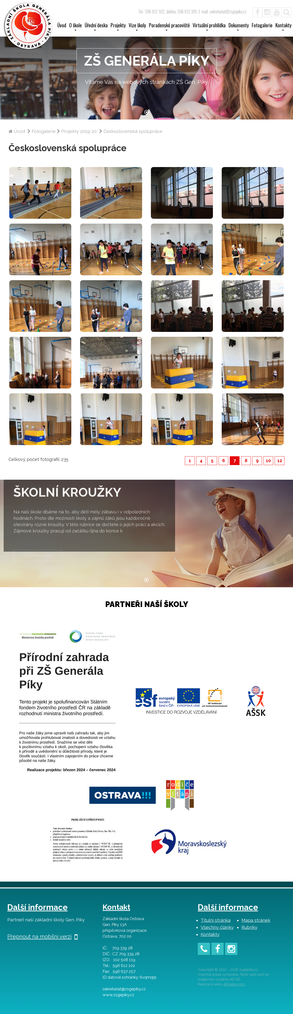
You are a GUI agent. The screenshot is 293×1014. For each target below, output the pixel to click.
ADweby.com (234, 984)
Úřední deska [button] (96, 27)
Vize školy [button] (137, 27)
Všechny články (217, 927)
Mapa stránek (255, 920)
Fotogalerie (262, 26)
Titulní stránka (215, 920)
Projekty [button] (118, 27)
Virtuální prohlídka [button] (209, 27)
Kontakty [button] (283, 27)
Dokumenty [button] (239, 27)
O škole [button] (75, 27)
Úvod (61, 26)
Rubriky (249, 927)
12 (279, 460)
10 (268, 460)
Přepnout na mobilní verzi (42, 936)
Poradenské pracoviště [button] (169, 27)
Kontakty (210, 934)
